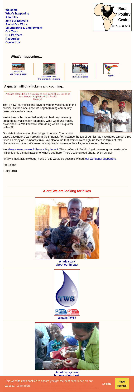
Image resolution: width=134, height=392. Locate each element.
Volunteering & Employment (24, 27)
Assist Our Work (16, 24)
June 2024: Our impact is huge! (18, 71)
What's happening (17, 13)
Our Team (12, 31)
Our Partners (14, 35)
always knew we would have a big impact (33, 149)
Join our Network (17, 20)
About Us (12, 17)
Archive (111, 74)
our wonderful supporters (100, 158)
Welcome (12, 9)
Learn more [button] (23, 385)
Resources (13, 38)
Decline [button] (106, 383)
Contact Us (13, 42)
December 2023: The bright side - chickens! (49, 76)
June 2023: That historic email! (80, 74)
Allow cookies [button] (122, 383)
